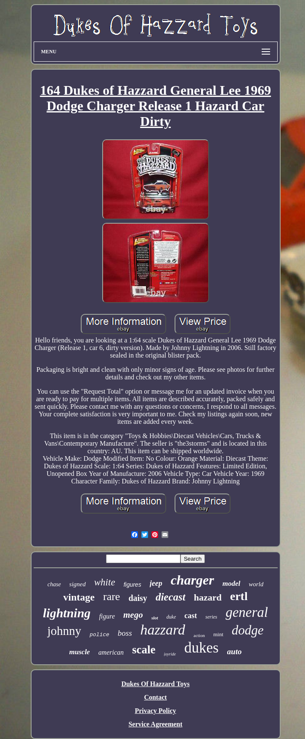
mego (133, 615)
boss (125, 633)
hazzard (163, 629)
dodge (248, 630)
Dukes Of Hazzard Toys (155, 683)
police (99, 635)
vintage (79, 597)
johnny (64, 630)
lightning (66, 613)
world (256, 584)
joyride (170, 654)
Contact (155, 697)
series (211, 617)
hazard (208, 597)
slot (154, 617)
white (104, 582)
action (199, 635)
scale (143, 649)
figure (107, 616)
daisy (137, 598)
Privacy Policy (155, 710)
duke (171, 617)
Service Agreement (155, 724)
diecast (171, 597)
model (232, 584)
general (246, 612)
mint (218, 634)
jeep (156, 583)
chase (54, 584)
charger (192, 580)
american (111, 652)
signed (77, 584)
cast (190, 615)
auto (234, 651)
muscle (79, 652)
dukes (201, 648)
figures (132, 584)
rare (111, 596)
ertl (239, 596)
